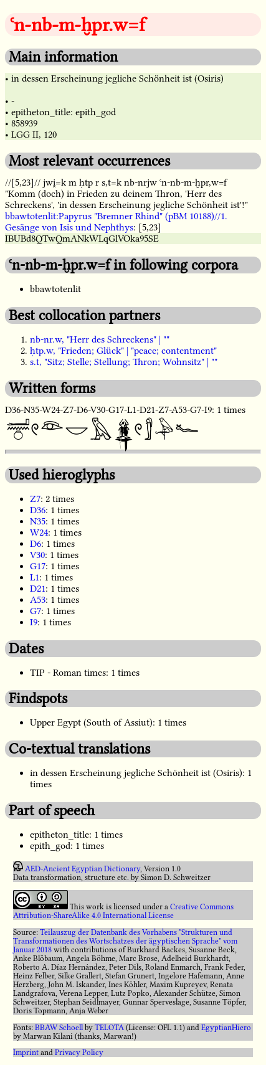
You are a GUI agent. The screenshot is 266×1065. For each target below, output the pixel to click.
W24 (39, 532)
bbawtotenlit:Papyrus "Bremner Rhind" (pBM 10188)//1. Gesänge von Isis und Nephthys (116, 222)
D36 (37, 510)
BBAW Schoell (59, 1027)
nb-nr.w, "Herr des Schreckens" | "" (99, 339)
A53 (37, 599)
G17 (37, 566)
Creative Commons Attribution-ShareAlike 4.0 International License (123, 911)
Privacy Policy (79, 1052)
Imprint (26, 1052)
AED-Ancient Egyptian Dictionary (82, 868)
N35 (37, 521)
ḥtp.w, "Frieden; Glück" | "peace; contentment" (123, 350)
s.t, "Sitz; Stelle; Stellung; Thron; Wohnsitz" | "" (123, 361)
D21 (37, 588)
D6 (35, 543)
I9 (33, 622)
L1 (34, 577)
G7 (35, 611)
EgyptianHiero (226, 1027)
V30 (37, 555)
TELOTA (109, 1027)
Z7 (35, 498)
